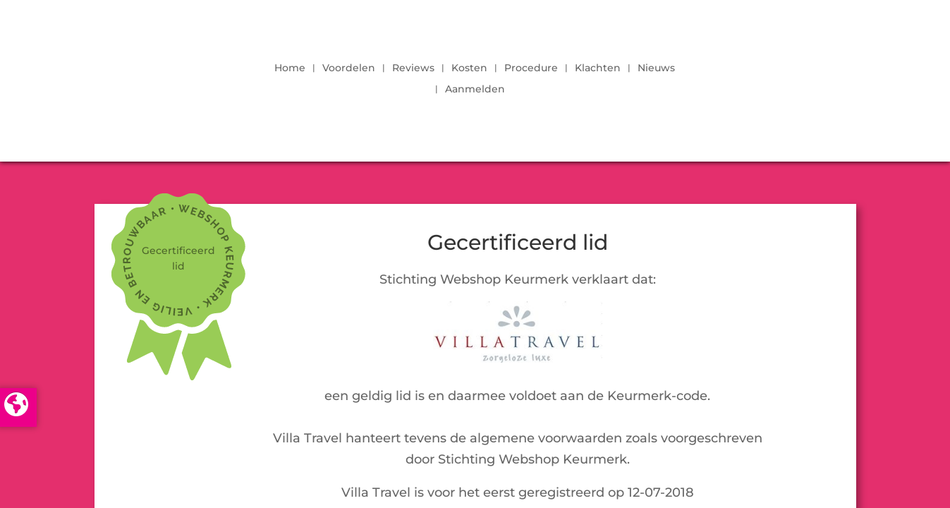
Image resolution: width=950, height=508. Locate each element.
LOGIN (816, 74)
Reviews (413, 68)
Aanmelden (475, 89)
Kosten (469, 68)
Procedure (531, 68)
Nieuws (656, 68)
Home (289, 68)
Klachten (598, 68)
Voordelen (348, 68)
